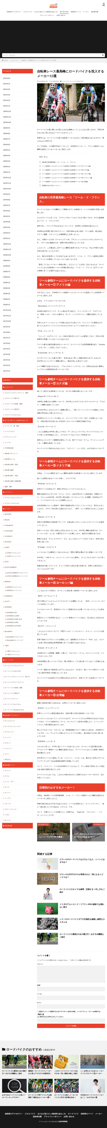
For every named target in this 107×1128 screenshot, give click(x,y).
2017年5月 (6, 346)
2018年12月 (7, 242)
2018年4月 (6, 286)
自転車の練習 (9, 465)
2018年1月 (6, 302)
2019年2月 (6, 231)
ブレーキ (8, 795)
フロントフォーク (11, 800)
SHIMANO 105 (12, 606)
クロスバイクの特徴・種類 (13, 400)
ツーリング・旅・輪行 (12, 422)
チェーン (8, 784)
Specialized (8, 625)
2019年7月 (6, 204)
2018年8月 (6, 264)
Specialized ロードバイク (15, 633)
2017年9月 (6, 324)
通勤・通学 (8, 482)
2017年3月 (6, 357)
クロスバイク (27, 12)
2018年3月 (6, 291)
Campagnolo (9, 520)
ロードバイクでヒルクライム (14, 659)
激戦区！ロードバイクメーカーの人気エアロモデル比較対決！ (40, 1072)
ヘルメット (8, 740)
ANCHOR (8, 509)
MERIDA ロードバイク (14, 584)
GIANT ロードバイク (14, 551)
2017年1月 (6, 367)
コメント (40, 963)
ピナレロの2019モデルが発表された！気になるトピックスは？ (81, 875)
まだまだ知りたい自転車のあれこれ (46, 12)
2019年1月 (6, 236)
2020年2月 (6, 165)
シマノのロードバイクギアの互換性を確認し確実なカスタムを (82, 920)
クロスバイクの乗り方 (12, 395)
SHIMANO (8, 601)
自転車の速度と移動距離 (13, 476)
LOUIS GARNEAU (11, 562)
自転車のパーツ (76, 12)
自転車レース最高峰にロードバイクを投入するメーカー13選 (39, 60)
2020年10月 (7, 122)
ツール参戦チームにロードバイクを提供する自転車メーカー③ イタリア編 (64, 173)
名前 (39, 985)
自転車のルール (10, 455)
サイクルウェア (10, 713)
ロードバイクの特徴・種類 (13, 680)
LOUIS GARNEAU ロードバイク (17, 570)
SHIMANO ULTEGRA (14, 619)
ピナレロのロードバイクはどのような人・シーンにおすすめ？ (82, 860)
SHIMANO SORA (12, 616)
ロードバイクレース (11, 691)
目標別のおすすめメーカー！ (50, 185)
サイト (39, 1002)
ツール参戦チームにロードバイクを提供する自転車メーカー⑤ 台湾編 (63, 181)
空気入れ (8, 751)
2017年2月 (6, 362)
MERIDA (7, 576)
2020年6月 (6, 144)
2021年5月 (6, 84)
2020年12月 (7, 111)
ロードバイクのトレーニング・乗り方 (17, 669)
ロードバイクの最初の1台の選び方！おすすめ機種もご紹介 (82, 935)
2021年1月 (6, 105)
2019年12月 (7, 176)
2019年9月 (6, 193)
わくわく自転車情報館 (59, 1120)
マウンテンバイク (11, 433)
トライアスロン (10, 427)
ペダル (7, 806)
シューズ (8, 729)
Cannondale (9, 526)
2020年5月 (6, 149)
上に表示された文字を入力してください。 (51, 1016)
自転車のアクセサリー (14, 12)
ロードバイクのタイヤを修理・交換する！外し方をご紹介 (82, 890)
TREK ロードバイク (13, 648)
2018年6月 (6, 275)
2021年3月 (6, 95)
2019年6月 (6, 209)
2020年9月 (6, 127)
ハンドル (8, 790)
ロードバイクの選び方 (12, 686)
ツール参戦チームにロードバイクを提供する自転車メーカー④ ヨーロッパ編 (65, 177)
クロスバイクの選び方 (12, 405)
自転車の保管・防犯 (11, 460)
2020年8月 (6, 133)
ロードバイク (64, 12)
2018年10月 (7, 253)
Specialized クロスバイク (15, 630)
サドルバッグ (9, 724)
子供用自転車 (9, 444)
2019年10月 (7, 187)
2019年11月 (7, 182)
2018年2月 (6, 296)
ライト (7, 746)
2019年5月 (6, 215)
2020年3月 (6, 160)
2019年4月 (6, 220)
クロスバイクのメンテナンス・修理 (16, 389)
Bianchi (7, 515)
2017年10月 (7, 318)
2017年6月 (6, 340)
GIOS (7, 556)
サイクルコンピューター (13, 719)
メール (39, 993)
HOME (6, 60)
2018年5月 (6, 280)
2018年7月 (6, 269)
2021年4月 (6, 89)
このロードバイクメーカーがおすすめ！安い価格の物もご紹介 (66, 1072)
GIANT (7, 542)
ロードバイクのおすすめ (76, 81)
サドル (7, 768)
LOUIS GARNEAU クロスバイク (17, 567)
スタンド (8, 735)
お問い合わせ (60, 15)
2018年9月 (6, 258)
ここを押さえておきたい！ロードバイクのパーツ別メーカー (92, 1072)
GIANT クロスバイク (14, 547)
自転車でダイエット (11, 449)
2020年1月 (6, 171)
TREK (7, 639)
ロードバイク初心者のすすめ (14, 702)
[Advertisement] (53, 37)
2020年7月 (6, 138)
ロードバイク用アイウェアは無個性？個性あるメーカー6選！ (40, 1095)
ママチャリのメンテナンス (13, 493)
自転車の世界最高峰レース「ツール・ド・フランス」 (58, 161)
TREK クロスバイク (13, 644)
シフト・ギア (9, 773)
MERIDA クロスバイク (14, 581)
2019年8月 (6, 198)
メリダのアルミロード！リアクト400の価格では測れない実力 (82, 905)
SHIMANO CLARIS (13, 610)
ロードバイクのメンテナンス (14, 675)
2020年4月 (6, 155)
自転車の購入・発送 (11, 471)
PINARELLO (9, 590)
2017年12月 (7, 307)
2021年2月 (6, 100)
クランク (8, 762)
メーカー (86, 12)
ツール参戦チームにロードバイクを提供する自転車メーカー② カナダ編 (64, 169)
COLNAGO (8, 531)
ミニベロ (8, 438)
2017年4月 (6, 351)
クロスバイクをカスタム (13, 411)
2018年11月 (7, 247)
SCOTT (7, 595)
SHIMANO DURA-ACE (14, 613)
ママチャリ (8, 487)
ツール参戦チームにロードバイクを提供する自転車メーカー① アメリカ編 (64, 165)
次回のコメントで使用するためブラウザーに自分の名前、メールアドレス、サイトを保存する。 (70, 1011)
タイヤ (7, 779)
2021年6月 (6, 78)
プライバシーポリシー (47, 15)
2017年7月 (6, 335)
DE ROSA (8, 536)
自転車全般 (94, 12)
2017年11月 (7, 313)
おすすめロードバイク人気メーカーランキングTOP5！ (14, 1095)
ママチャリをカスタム (12, 498)
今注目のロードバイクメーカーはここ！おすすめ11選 (92, 1095)
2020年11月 (7, 116)
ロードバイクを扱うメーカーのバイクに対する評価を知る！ (66, 1095)
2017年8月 (6, 329)
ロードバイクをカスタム (13, 697)
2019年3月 (6, 226)
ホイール (8, 811)
